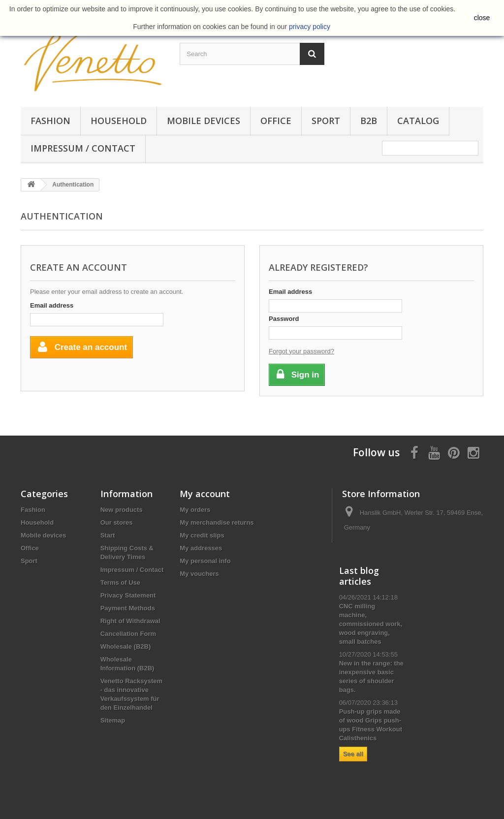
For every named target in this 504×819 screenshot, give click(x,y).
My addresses (201, 548)
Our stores (116, 522)
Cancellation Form (128, 633)
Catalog (418, 120)
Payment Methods (127, 608)
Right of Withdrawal (130, 621)
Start (107, 535)
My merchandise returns (216, 522)
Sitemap (113, 720)
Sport (326, 120)
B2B (368, 120)
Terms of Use (120, 582)
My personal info (205, 561)
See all (353, 753)
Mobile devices (203, 120)
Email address (51, 305)
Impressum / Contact (83, 148)
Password (284, 318)
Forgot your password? (301, 351)
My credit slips (202, 535)
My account (205, 494)
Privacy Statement (128, 595)
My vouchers (199, 573)
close (482, 18)
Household (119, 120)
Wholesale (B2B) (125, 646)
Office (275, 120)
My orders (195, 509)
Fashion (50, 120)
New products (121, 509)
